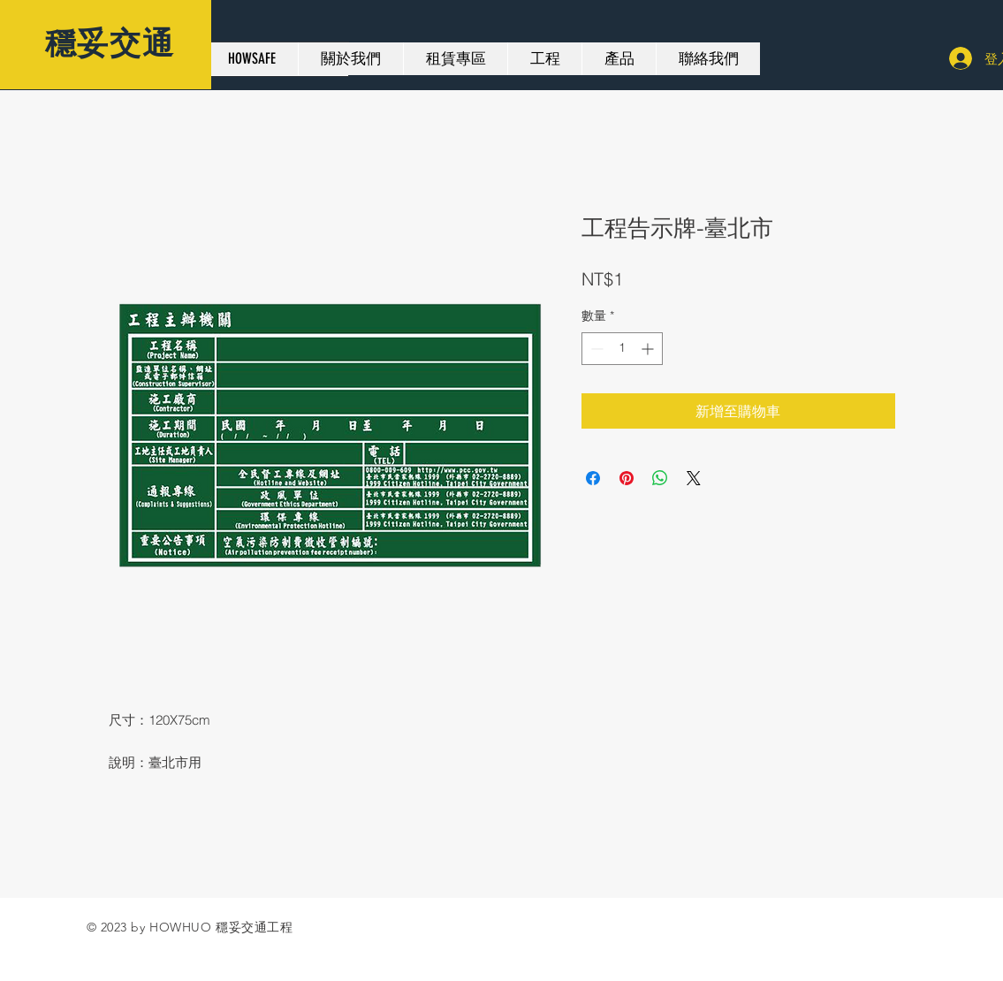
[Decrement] (595, 348)
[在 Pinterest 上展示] (626, 478)
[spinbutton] (622, 348)
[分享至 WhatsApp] (660, 478)
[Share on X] (693, 478)
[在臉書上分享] (593, 478)
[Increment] (649, 348)
